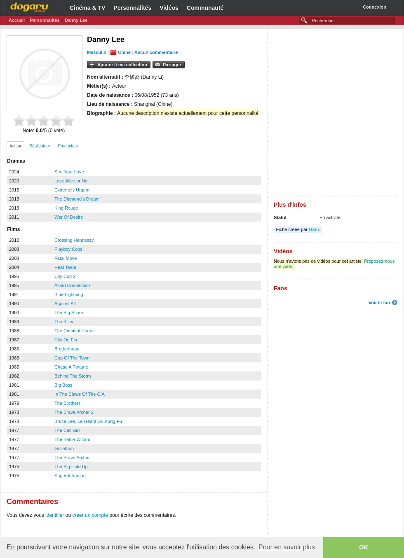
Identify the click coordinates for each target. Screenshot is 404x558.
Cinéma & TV (87, 8)
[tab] (15, 146)
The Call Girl (67, 430)
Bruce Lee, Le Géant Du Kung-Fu (88, 421)
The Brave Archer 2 (74, 412)
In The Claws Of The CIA (79, 394)
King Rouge (66, 207)
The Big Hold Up (71, 466)
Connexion (374, 7)
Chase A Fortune (71, 366)
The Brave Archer (72, 457)
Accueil (17, 20)
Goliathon (64, 448)
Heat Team (65, 267)
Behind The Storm (72, 376)
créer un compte (90, 515)
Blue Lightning (68, 294)
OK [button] (363, 547)
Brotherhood (67, 348)
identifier (54, 515)
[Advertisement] (98, 112)
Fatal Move (65, 258)
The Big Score (68, 312)
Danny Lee (76, 20)
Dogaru (29, 6)
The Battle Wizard (72, 439)
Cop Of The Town (71, 357)
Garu (314, 229)
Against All (64, 303)
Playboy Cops (68, 249)
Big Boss (63, 385)
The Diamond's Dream (77, 198)
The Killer (63, 321)
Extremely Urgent (71, 189)
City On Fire (66, 339)
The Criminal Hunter (74, 330)
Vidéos (169, 8)
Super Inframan (70, 475)
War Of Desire (68, 217)
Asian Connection (72, 285)
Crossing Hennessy (74, 240)
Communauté (205, 8)
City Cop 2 (64, 276)
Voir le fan (379, 302)
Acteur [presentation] (15, 146)
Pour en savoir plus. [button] (287, 547)
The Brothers (67, 403)
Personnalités (132, 8)
